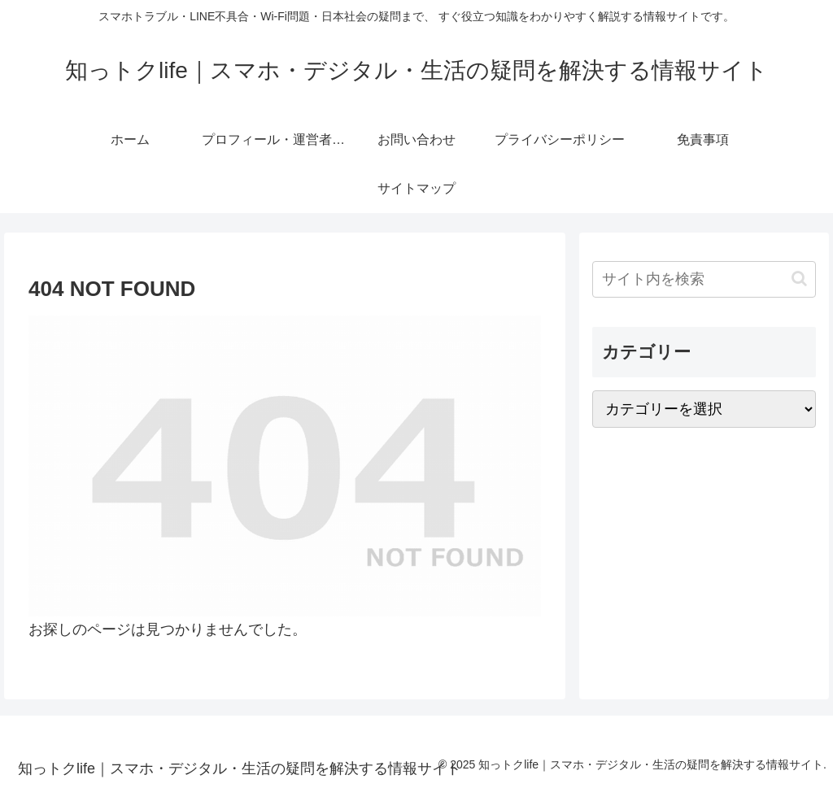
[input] (703, 279)
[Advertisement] (703, 555)
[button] (799, 278)
